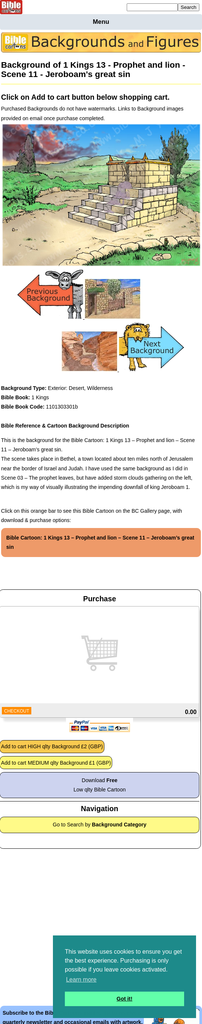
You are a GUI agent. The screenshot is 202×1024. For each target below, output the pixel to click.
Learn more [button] (81, 979)
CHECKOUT (16, 711)
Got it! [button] (124, 999)
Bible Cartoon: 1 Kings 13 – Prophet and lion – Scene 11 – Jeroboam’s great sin (100, 542)
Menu (101, 21)
